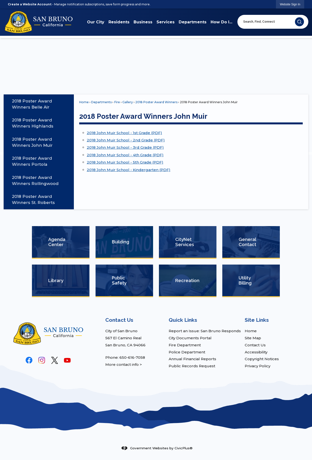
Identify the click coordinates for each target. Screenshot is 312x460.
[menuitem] (39, 104)
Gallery (127, 102)
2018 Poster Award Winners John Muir (32, 142)
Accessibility (256, 352)
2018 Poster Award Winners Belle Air (32, 104)
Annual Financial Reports (192, 359)
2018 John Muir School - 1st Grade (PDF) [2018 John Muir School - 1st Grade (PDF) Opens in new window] (124, 132)
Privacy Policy (257, 366)
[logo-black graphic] (54, 360)
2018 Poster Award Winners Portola (32, 161)
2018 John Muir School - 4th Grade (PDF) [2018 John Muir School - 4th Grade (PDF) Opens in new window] (125, 155)
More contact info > (123, 364)
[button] (299, 21)
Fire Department (185, 345)
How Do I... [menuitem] (221, 22)
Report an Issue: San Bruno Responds (205, 331)
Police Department (187, 352)
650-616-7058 (132, 357)
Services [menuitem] (165, 22)
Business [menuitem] (143, 22)
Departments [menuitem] (192, 22)
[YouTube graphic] (67, 360)
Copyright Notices (262, 359)
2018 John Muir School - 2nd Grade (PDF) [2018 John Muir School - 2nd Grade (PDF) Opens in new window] (126, 140)
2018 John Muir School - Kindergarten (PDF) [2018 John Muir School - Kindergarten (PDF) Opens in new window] (128, 169)
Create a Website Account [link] (29, 4)
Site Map (253, 338)
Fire (117, 102)
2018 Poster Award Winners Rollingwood (35, 180)
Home (84, 102)
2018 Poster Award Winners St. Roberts (33, 199)
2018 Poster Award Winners (156, 102)
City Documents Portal (190, 338)
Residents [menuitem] (118, 22)
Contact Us (255, 345)
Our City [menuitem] (95, 22)
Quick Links (183, 320)
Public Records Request (192, 366)
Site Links (257, 320)
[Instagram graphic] (41, 360)
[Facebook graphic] (29, 360)
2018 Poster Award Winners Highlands (32, 123)
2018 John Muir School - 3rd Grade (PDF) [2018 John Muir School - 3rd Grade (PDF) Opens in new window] (125, 147)
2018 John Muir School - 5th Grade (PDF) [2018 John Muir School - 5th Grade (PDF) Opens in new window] (125, 162)
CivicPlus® (184, 448)
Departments (101, 102)
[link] (290, 4)
